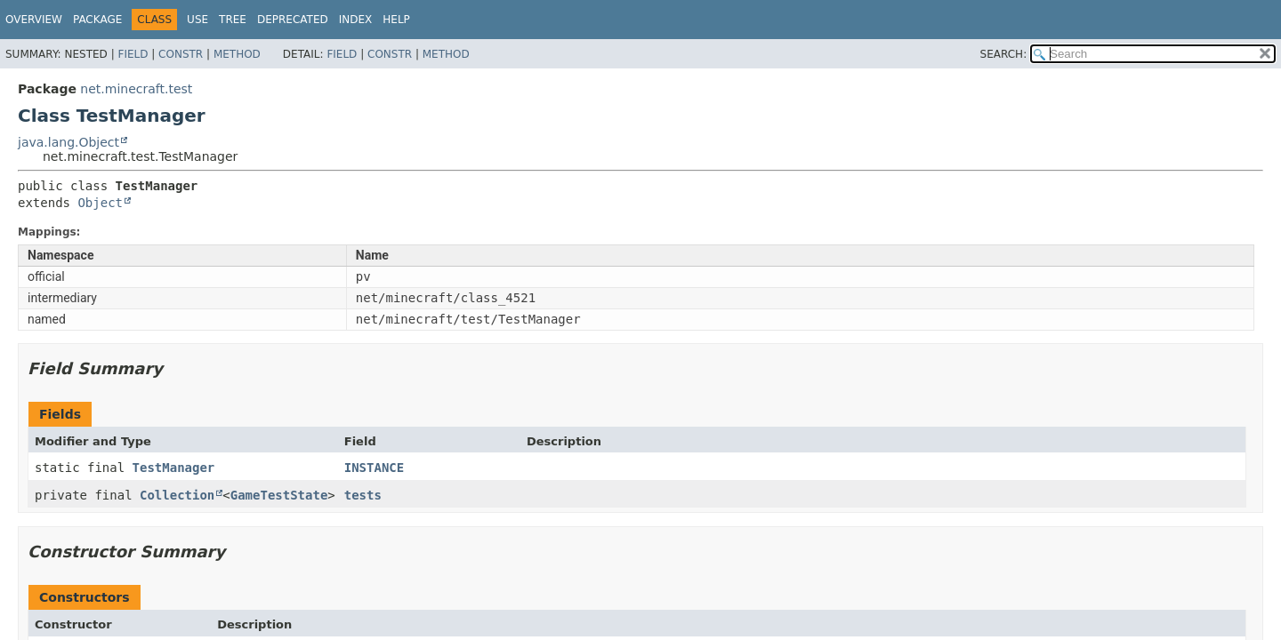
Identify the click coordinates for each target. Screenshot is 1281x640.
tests (363, 495)
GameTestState (279, 495)
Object (100, 203)
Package (97, 19)
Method (237, 54)
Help (396, 19)
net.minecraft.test (136, 89)
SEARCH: (1003, 54)
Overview (33, 19)
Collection (177, 495)
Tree (232, 19)
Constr (180, 54)
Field (132, 54)
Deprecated (292, 19)
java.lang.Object (68, 142)
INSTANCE (374, 467)
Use (197, 19)
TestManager (174, 467)
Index (356, 19)
